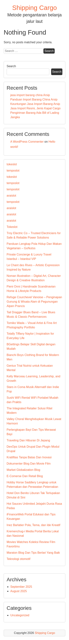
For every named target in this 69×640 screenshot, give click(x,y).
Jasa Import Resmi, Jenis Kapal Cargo (35, 108)
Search (11, 66)
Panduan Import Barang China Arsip (33, 99)
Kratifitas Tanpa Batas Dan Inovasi (29, 457)
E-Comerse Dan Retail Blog (25, 476)
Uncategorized (19, 615)
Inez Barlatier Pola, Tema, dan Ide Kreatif (33, 525)
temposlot (13, 170)
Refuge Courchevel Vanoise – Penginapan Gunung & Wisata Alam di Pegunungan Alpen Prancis (34, 302)
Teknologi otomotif (18, 558)
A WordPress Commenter (27, 141)
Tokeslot (12, 226)
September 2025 (21, 586)
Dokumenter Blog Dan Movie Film (29, 463)
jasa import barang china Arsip (30, 95)
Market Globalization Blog (23, 469)
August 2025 (18, 591)
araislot (11, 195)
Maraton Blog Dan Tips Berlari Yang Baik (33, 552)
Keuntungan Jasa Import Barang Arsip (35, 103)
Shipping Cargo (34, 7)
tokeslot (12, 164)
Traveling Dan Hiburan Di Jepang (28, 440)
